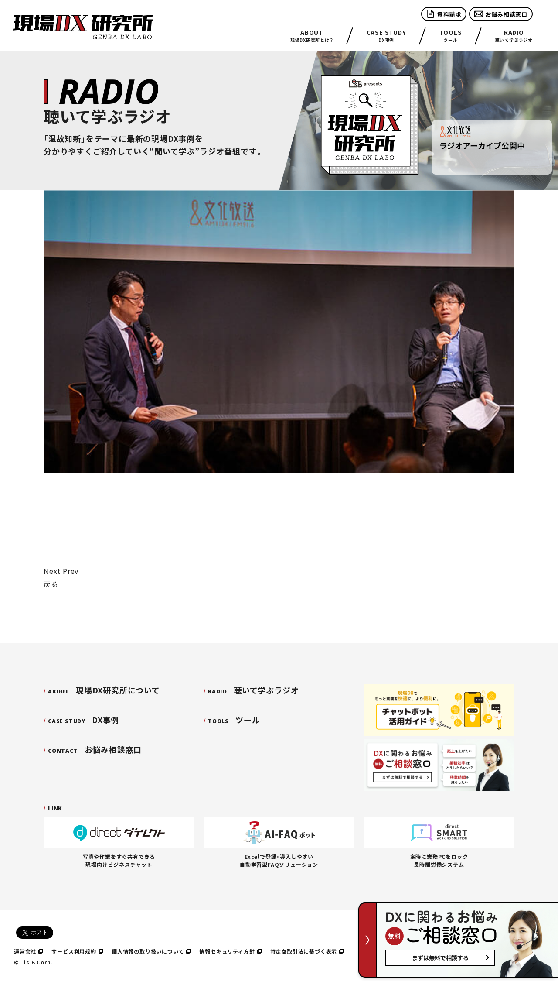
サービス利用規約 (77, 951)
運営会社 (28, 951)
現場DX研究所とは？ (311, 36)
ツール (450, 36)
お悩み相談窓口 (500, 14)
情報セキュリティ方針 (230, 951)
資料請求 (443, 14)
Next (52, 571)
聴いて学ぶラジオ (514, 36)
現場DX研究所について (104, 690)
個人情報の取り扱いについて (151, 951)
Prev (70, 571)
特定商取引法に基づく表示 (307, 951)
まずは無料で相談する (440, 958)
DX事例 (386, 36)
